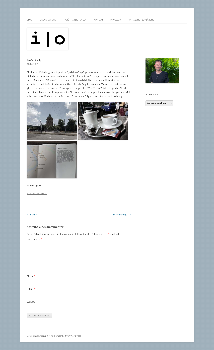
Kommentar (34, 239)
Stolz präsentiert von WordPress (65, 335)
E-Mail (31, 288)
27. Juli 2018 (32, 64)
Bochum (33, 214)
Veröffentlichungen (75, 19)
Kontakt (98, 19)
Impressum (115, 19)
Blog (29, 19)
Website (31, 301)
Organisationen (48, 19)
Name (31, 276)
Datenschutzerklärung (141, 19)
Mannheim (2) (122, 214)
